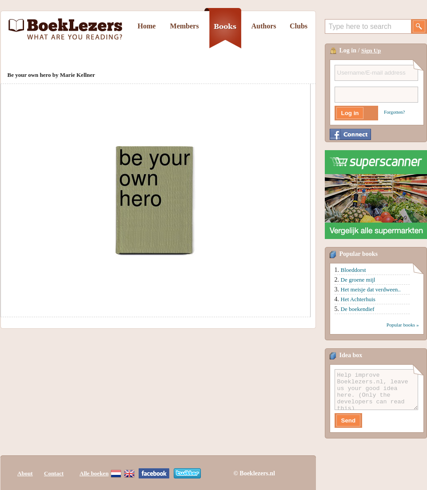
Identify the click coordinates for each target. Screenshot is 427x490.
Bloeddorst (353, 270)
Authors (263, 26)
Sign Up (371, 50)
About (25, 473)
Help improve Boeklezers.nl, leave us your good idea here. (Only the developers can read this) (376, 389)
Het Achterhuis (358, 299)
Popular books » (403, 324)
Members (184, 26)
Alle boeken (94, 473)
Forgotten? (394, 112)
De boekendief (358, 309)
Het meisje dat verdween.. (371, 289)
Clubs (298, 26)
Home (147, 26)
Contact (54, 473)
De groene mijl (358, 279)
